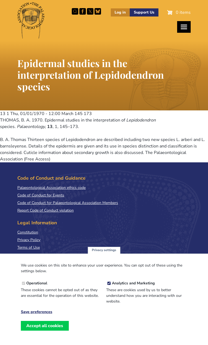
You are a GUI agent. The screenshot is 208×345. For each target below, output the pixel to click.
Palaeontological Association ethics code (51, 187)
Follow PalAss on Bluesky (98, 11)
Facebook (82, 11)
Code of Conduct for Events (40, 195)
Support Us (144, 12)
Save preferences (36, 317)
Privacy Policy (28, 239)
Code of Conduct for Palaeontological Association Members (67, 202)
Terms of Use (28, 247)
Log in (120, 12)
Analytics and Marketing (133, 288)
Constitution (27, 232)
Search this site (75, 11)
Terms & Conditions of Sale (40, 255)
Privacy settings (104, 256)
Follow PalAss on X (90, 11)
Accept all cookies (44, 331)
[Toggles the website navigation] (184, 27)
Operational (36, 288)
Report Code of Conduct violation (45, 210)
